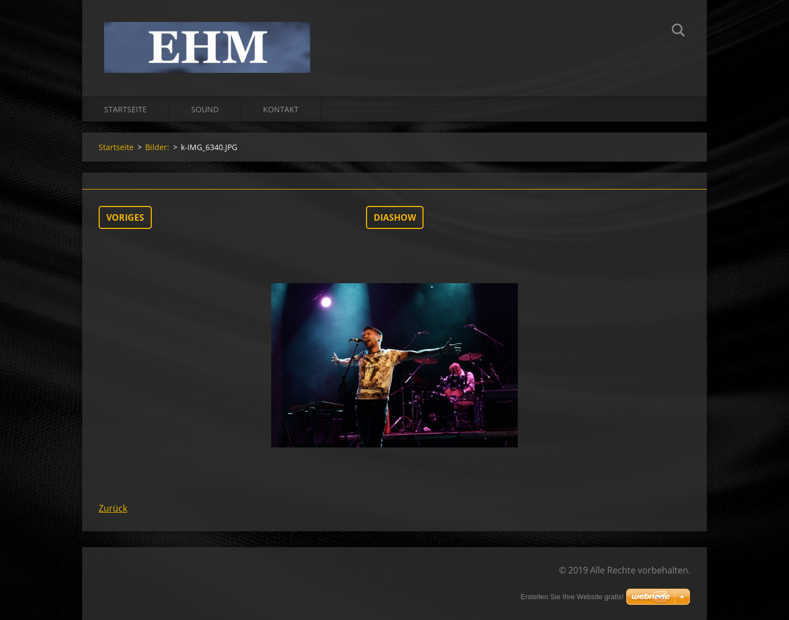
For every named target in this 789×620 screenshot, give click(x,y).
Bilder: (157, 147)
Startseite (125, 109)
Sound (205, 109)
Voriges (125, 217)
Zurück (113, 508)
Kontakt (281, 109)
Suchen (678, 32)
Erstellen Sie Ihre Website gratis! (572, 597)
